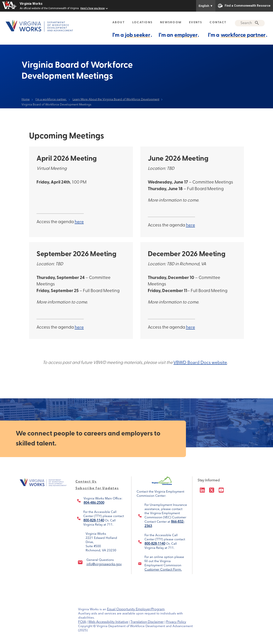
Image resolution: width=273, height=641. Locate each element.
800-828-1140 (93, 520)
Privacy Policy (176, 622)
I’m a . (132, 35)
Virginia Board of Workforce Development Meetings (56, 104)
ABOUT (118, 22)
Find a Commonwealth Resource (244, 6)
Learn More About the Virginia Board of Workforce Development (116, 99)
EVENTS (195, 22)
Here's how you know (92, 8)
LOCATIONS (142, 22)
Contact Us (86, 481)
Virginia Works (31, 4)
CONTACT (218, 22)
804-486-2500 (94, 503)
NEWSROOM (171, 22)
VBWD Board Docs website (200, 363)
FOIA (82, 622)
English (206, 5)
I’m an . (179, 35)
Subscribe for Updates (97, 488)
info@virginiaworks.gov (104, 564)
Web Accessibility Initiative (108, 622)
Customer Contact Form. (163, 569)
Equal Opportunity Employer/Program (136, 609)
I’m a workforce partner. (51, 99)
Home (26, 99)
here (79, 222)
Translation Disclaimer (147, 622)
